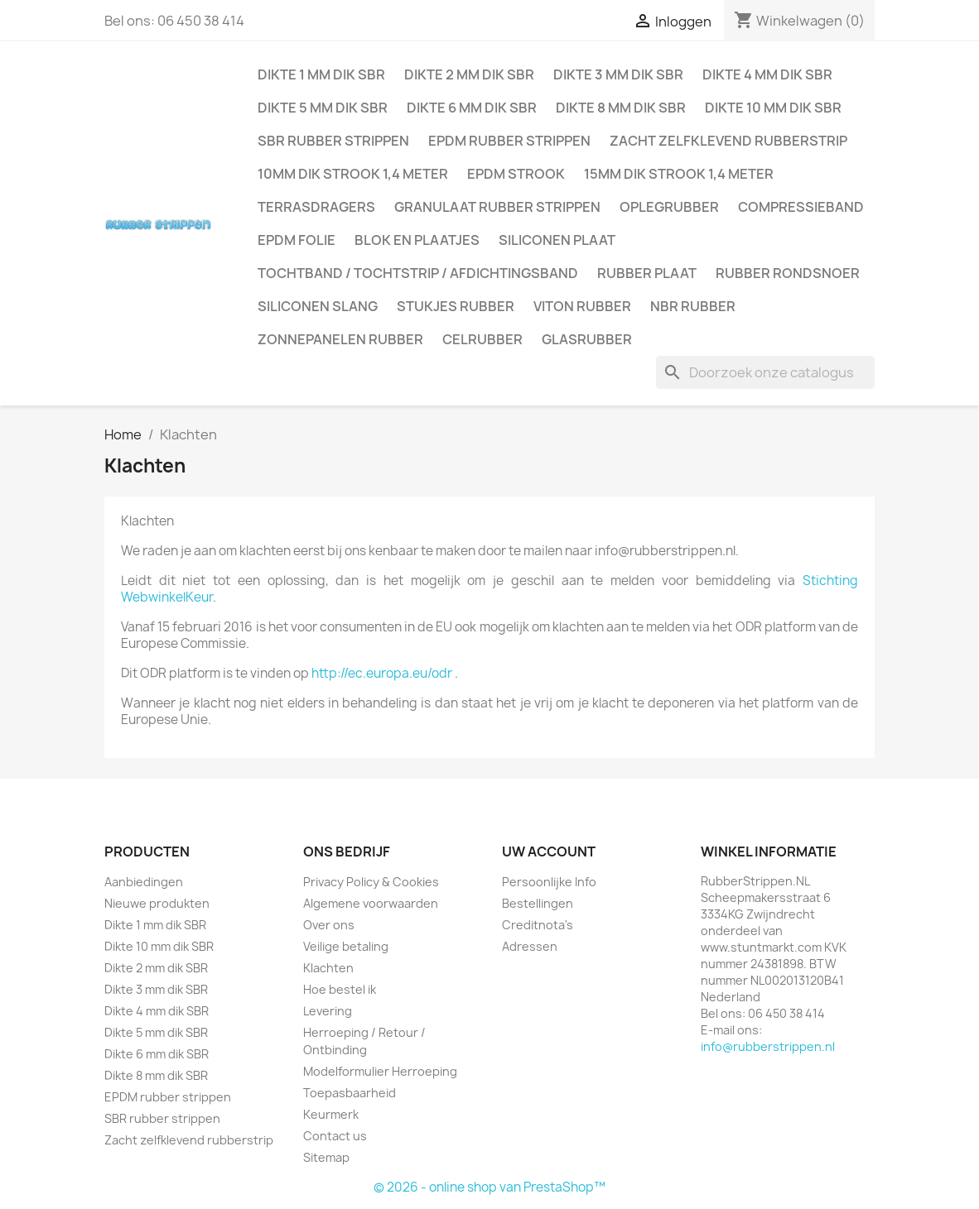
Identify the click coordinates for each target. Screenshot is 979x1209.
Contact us (335, 1136)
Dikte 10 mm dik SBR (773, 107)
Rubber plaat (647, 273)
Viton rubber (582, 306)
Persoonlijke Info (549, 882)
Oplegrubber (669, 207)
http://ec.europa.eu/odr (381, 673)
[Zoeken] (765, 372)
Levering (327, 1011)
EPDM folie (296, 240)
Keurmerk (331, 1114)
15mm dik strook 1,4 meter (679, 174)
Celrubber (482, 339)
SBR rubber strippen (333, 141)
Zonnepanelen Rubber (340, 339)
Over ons (328, 925)
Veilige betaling (345, 946)
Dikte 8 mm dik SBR (621, 107)
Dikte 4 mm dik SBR (767, 74)
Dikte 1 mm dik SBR (321, 74)
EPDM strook (516, 174)
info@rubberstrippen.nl (768, 1046)
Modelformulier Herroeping (380, 1071)
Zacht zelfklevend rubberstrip (728, 141)
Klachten (328, 968)
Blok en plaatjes (417, 240)
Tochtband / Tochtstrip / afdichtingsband (418, 273)
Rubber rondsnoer (788, 273)
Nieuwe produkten (157, 903)
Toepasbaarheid (349, 1093)
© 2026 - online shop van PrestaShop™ (489, 1187)
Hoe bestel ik (339, 989)
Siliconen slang (318, 306)
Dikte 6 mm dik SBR (472, 107)
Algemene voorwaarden (370, 903)
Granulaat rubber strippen (497, 207)
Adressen (529, 946)
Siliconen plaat (557, 240)
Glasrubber (587, 339)
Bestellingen (537, 903)
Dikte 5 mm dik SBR (323, 107)
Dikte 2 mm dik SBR (469, 74)
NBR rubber (692, 306)
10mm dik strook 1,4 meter (353, 174)
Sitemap (326, 1157)
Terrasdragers (316, 207)
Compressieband (801, 207)
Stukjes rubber (455, 306)
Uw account (549, 851)
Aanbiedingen (143, 882)
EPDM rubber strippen (509, 141)
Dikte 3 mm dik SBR (618, 74)
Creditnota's (537, 925)
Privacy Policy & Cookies (371, 882)
